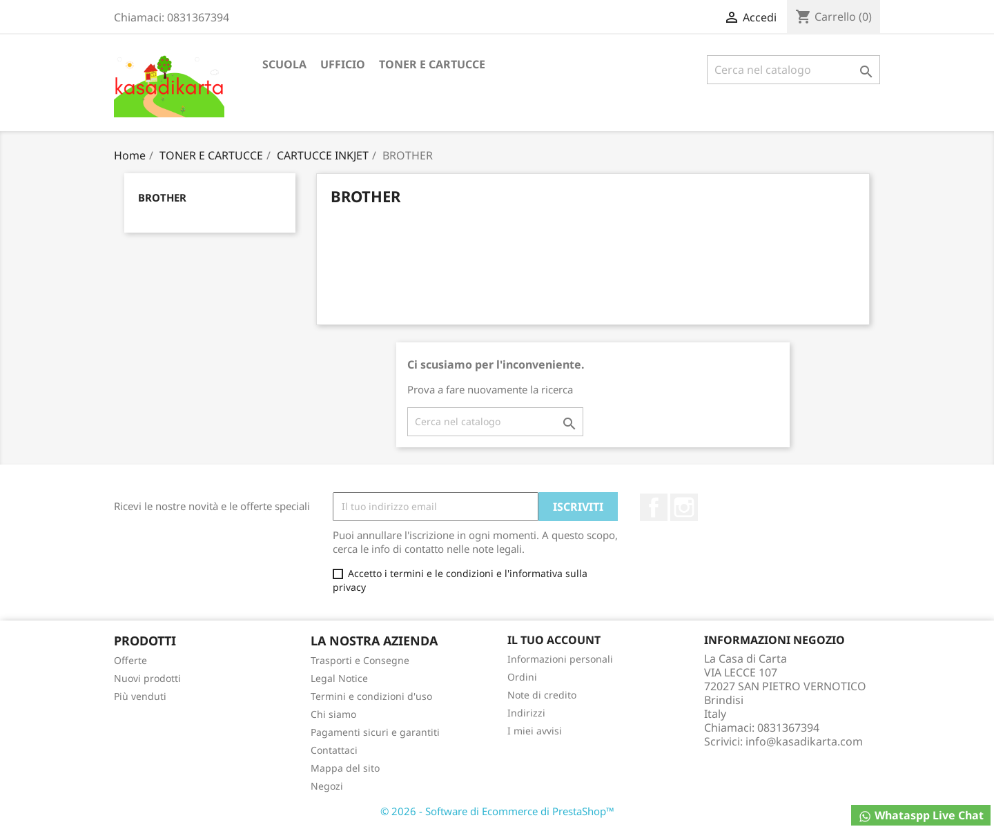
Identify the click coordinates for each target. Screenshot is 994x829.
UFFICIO (342, 64)
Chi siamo (333, 714)
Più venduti (140, 696)
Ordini (522, 676)
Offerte (130, 660)
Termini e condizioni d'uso (371, 696)
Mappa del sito (345, 767)
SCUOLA (284, 64)
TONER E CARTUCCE (432, 64)
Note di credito (541, 694)
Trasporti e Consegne (360, 660)
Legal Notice (339, 678)
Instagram (684, 507)
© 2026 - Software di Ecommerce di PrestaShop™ (497, 811)
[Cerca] (793, 69)
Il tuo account (554, 639)
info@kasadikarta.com (804, 741)
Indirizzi (526, 712)
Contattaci (334, 750)
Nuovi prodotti (147, 678)
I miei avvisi (534, 730)
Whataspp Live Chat (921, 815)
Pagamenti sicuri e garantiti (375, 732)
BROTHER (162, 197)
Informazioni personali (560, 658)
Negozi (327, 785)
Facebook (653, 507)
